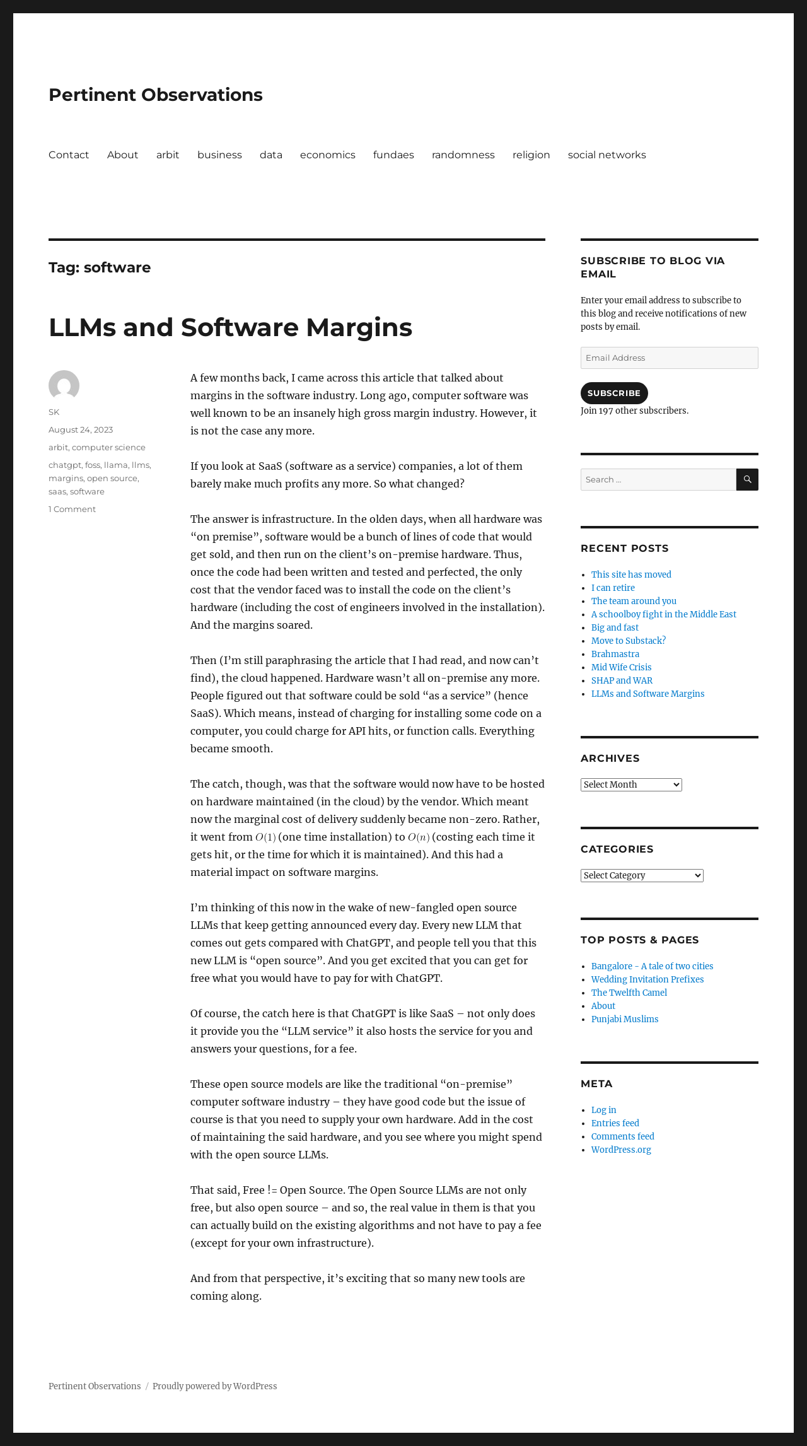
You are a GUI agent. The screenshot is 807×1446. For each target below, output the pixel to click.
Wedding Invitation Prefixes (647, 979)
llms (140, 465)
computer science (109, 447)
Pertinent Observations (156, 94)
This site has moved (631, 574)
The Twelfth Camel (629, 993)
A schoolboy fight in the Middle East (663, 614)
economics (328, 155)
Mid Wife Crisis (621, 667)
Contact (69, 155)
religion (531, 155)
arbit (168, 155)
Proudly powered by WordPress (215, 1386)
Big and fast (615, 627)
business (219, 155)
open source (112, 478)
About (123, 155)
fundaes (393, 155)
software (87, 491)
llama (116, 465)
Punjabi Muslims (625, 1019)
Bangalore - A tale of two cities (652, 966)
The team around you (633, 601)
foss (92, 465)
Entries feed (615, 1123)
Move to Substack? (628, 641)
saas (57, 491)
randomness (463, 155)
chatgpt (65, 465)
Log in (604, 1110)
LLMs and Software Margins (230, 327)
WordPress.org (621, 1150)
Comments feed (622, 1136)
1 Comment (72, 509)
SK (54, 412)
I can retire (613, 588)
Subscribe (614, 393)
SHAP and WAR (622, 680)
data (271, 155)
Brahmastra (615, 654)
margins (66, 478)
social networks (607, 155)
